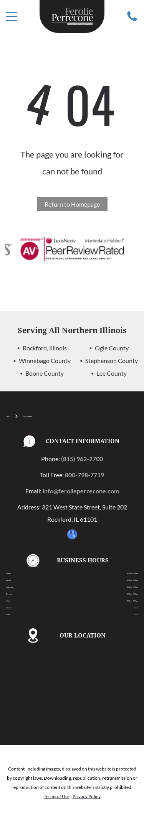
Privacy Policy (87, 796)
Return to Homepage (72, 204)
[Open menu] (11, 16)
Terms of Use (57, 796)
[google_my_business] (72, 535)
